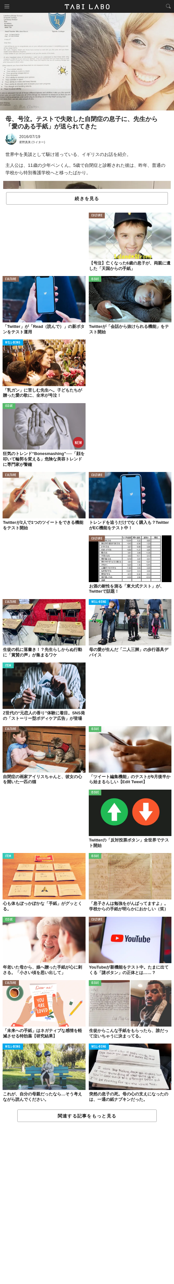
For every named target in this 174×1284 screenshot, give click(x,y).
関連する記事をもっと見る (87, 1115)
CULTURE (97, 215)
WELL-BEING (13, 343)
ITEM (8, 666)
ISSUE (95, 279)
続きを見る (87, 198)
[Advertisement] (87, 1203)
